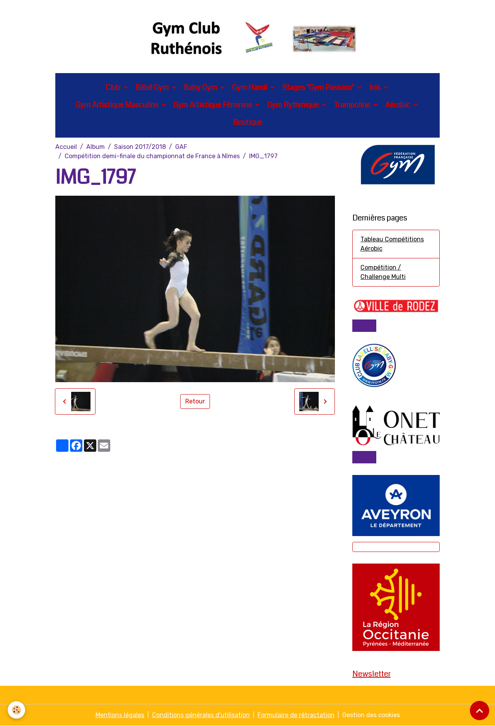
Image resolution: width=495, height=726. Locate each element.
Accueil (66, 146)
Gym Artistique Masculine (118, 105)
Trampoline (353, 105)
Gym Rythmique (293, 105)
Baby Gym (201, 87)
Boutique (247, 122)
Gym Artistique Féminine (213, 105)
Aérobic (398, 105)
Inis (375, 87)
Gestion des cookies (371, 715)
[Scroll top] (479, 710)
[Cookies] (16, 710)
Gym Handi (250, 87)
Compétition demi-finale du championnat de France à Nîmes (152, 156)
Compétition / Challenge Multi (383, 272)
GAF (181, 146)
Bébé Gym (152, 87)
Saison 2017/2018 (140, 146)
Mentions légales (120, 715)
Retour (195, 401)
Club (114, 87)
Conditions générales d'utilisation (201, 715)
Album (95, 146)
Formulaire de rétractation (296, 715)
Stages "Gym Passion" (318, 87)
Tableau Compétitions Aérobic (392, 244)
